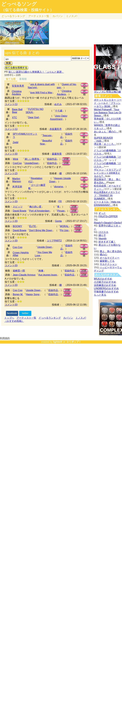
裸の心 (103, 254)
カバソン (57, 16)
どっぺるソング (19, 4)
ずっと (102, 213)
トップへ (9, 318)
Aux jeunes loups (47, 274)
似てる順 (11, 79)
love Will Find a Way (41, 92)
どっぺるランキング (50, 318)
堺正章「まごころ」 (105, 144)
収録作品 (52, 159)
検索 (8, 63)
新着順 (23, 79)
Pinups (61, 210)
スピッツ (18, 206)
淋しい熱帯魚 (32, 159)
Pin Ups (64, 230)
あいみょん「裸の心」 (106, 131)
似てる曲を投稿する (16, 67)
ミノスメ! (71, 16)
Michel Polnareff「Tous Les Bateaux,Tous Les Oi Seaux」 (107, 112)
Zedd (15, 142)
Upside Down (44, 247)
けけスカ (103, 232)
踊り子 (102, 235)
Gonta (58, 221)
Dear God (33, 117)
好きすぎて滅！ (107, 241)
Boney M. (18, 294)
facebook (12, 313)
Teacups (47, 135)
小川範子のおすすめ (105, 282)
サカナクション (108, 264)
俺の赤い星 (35, 206)
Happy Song (32, 294)
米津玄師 (17, 186)
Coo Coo (17, 247)
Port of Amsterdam (39, 210)
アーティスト (38, 16)
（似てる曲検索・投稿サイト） (27, 10)
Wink (15, 159)
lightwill (57, 342)
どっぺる (13, 16)
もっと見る (100, 295)
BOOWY (17, 226)
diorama (58, 186)
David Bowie (19, 210)
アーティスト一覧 (26, 318)
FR (60, 201)
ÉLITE (32, 226)
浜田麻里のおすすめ (105, 285)
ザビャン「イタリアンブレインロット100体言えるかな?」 (107, 172)
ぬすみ (58, 104)
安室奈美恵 (18, 86)
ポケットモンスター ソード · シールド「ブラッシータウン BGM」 (108, 103)
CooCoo (17, 163)
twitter (25, 313)
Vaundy (103, 238)
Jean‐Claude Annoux (24, 274)
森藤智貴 (57, 154)
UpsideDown (32, 163)
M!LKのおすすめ (103, 278)
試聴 (84, 85)
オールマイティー (109, 257)
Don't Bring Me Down (40, 230)
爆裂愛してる (107, 261)
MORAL (64, 226)
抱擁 (40, 270)
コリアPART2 (54, 240)
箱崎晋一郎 (19, 270)
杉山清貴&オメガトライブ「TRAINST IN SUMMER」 (107, 195)
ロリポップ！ (73, 342)
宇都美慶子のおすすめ (106, 291)
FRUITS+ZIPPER (108, 216)
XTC (14, 117)
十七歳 (58, 110)
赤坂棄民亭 (55, 129)
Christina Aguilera (16, 92)
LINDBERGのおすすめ (106, 288)
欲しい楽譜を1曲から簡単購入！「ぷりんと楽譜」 (36, 72)
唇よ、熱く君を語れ (111, 251)
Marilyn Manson (16, 180)
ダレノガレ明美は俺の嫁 (107, 91)
